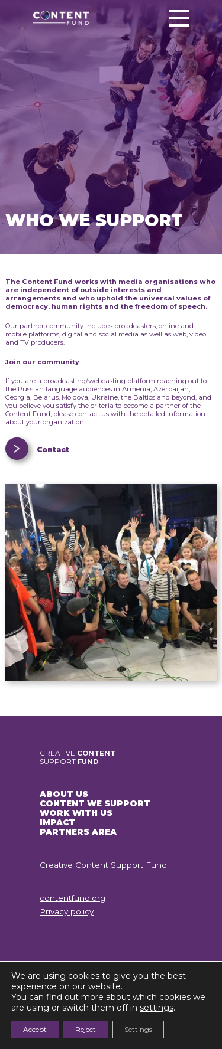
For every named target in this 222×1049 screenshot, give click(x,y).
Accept (35, 1029)
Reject (85, 1029)
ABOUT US (64, 794)
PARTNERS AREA (78, 831)
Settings (138, 1029)
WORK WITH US (76, 813)
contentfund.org (72, 898)
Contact (53, 449)
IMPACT (57, 822)
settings (156, 1007)
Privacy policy (67, 911)
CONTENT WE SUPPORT (95, 803)
